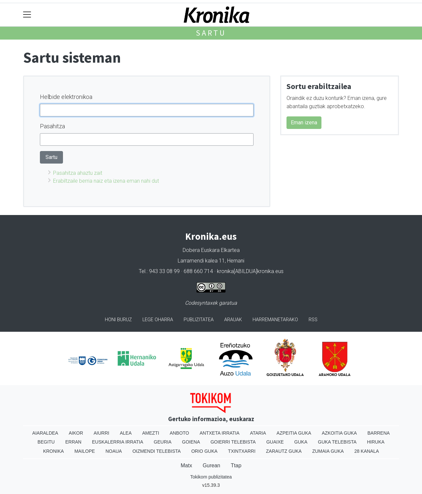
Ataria (258, 433)
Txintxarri (242, 451)
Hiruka (375, 442)
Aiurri (101, 433)
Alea (126, 433)
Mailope (85, 451)
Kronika (53, 451)
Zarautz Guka (284, 451)
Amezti (150, 433)
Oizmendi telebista (157, 451)
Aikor (76, 433)
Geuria (162, 442)
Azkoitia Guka (339, 433)
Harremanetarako (275, 320)
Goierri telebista (233, 442)
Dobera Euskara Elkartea (211, 250)
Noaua (114, 451)
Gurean (211, 465)
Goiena (191, 442)
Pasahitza (52, 126)
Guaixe (275, 442)
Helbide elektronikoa (66, 96)
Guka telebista (337, 442)
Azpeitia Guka (294, 433)
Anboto (179, 433)
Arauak (233, 320)
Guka (301, 442)
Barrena (378, 433)
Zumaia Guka (328, 451)
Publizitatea (199, 320)
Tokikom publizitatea (211, 476)
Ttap (236, 465)
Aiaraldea (45, 433)
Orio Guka (204, 451)
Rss (313, 320)
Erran (73, 442)
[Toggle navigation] (27, 14)
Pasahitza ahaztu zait (77, 173)
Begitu (46, 442)
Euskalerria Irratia (117, 442)
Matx (186, 465)
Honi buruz (118, 320)
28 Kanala (366, 451)
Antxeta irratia (220, 433)
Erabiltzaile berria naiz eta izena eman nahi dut (106, 181)
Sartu (211, 33)
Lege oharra (157, 320)
